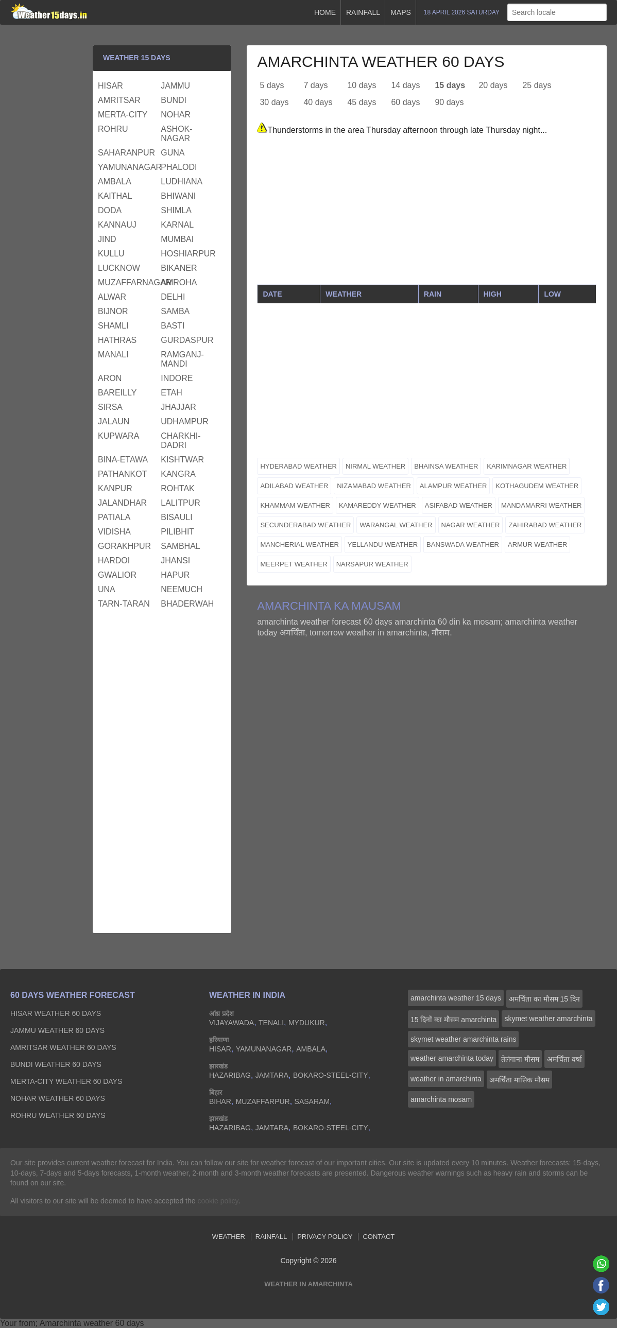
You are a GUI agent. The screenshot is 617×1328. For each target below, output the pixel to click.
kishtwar (182, 459)
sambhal (180, 546)
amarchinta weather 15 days (455, 998)
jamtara (271, 1075)
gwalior (117, 575)
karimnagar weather (527, 466)
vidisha (114, 531)
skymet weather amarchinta (548, 1018)
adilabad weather (294, 486)
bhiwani (178, 196)
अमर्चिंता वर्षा (564, 1059)
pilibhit (177, 531)
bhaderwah (187, 603)
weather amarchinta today (451, 1058)
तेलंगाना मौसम (520, 1059)
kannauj (117, 224)
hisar (110, 85)
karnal (177, 224)
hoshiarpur (188, 253)
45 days (361, 102)
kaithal (115, 196)
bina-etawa (123, 459)
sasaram (312, 1101)
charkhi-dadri (180, 441)
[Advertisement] (426, 212)
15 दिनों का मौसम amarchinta (453, 1019)
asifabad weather (458, 505)
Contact (379, 1236)
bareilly (117, 392)
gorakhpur (124, 546)
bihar (220, 1101)
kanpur (115, 488)
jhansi (175, 560)
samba (175, 311)
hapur (175, 575)
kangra (178, 474)
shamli (113, 325)
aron (110, 378)
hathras (117, 340)
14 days (405, 85)
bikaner (179, 268)
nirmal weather (375, 466)
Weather (228, 1236)
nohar (176, 114)
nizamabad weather (374, 486)
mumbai (177, 239)
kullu (111, 253)
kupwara (118, 436)
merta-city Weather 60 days (66, 1081)
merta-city (122, 114)
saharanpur (126, 152)
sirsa (110, 407)
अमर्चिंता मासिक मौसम (519, 1080)
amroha (179, 282)
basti (172, 325)
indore (177, 378)
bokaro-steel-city (330, 1075)
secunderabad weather (305, 525)
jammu (175, 85)
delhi (173, 296)
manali (113, 354)
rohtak (177, 488)
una (106, 589)
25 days (536, 85)
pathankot (122, 474)
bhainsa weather (446, 466)
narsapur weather (372, 564)
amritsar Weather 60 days (63, 1047)
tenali (271, 1023)
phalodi (179, 167)
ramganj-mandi (182, 359)
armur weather (537, 544)
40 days (317, 102)
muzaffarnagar (128, 282)
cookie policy (217, 1201)
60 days (405, 102)
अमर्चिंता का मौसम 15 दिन (544, 999)
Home (325, 12)
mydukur (306, 1023)
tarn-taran (124, 603)
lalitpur (180, 502)
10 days (361, 85)
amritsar (119, 100)
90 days (449, 102)
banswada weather (462, 544)
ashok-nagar (176, 134)
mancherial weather (299, 544)
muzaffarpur (263, 1101)
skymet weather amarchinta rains (463, 1039)
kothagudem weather (536, 486)
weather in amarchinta (446, 1079)
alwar (112, 296)
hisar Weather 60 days (55, 1013)
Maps (400, 12)
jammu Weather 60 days (57, 1030)
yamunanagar (128, 167)
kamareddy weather (377, 505)
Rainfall (363, 12)
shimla (176, 210)
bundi (173, 100)
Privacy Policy (324, 1236)
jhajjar (178, 407)
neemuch (181, 589)
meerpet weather (293, 564)
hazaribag (230, 1075)
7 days (315, 85)
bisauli (176, 517)
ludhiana (181, 181)
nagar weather (470, 525)
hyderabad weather (298, 466)
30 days (274, 102)
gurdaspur (187, 340)
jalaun (113, 421)
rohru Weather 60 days (58, 1115)
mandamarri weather (541, 505)
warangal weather (395, 525)
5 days (272, 85)
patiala (114, 517)
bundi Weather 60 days (55, 1064)
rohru (113, 129)
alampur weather (453, 486)
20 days (492, 85)
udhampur (184, 421)
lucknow (119, 268)
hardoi (114, 560)
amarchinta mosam (441, 1099)
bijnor (113, 311)
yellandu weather (383, 544)
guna (172, 152)
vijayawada (231, 1023)
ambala (114, 181)
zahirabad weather (544, 525)
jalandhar (122, 502)
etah (171, 392)
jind (107, 239)
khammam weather (295, 505)
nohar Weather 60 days (57, 1098)
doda (110, 210)
